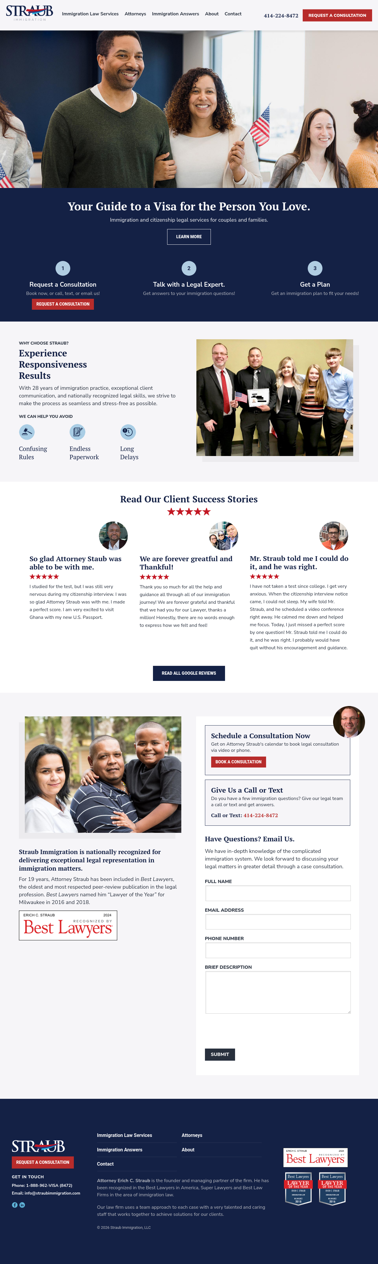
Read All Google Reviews (189, 673)
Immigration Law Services (90, 14)
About (212, 14)
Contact (233, 14)
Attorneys (135, 14)
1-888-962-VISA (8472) (49, 1185)
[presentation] (250, 1032)
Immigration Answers (175, 14)
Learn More (189, 236)
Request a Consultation (337, 15)
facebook (15, 1205)
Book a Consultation (239, 762)
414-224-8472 (281, 15)
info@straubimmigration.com (52, 1193)
